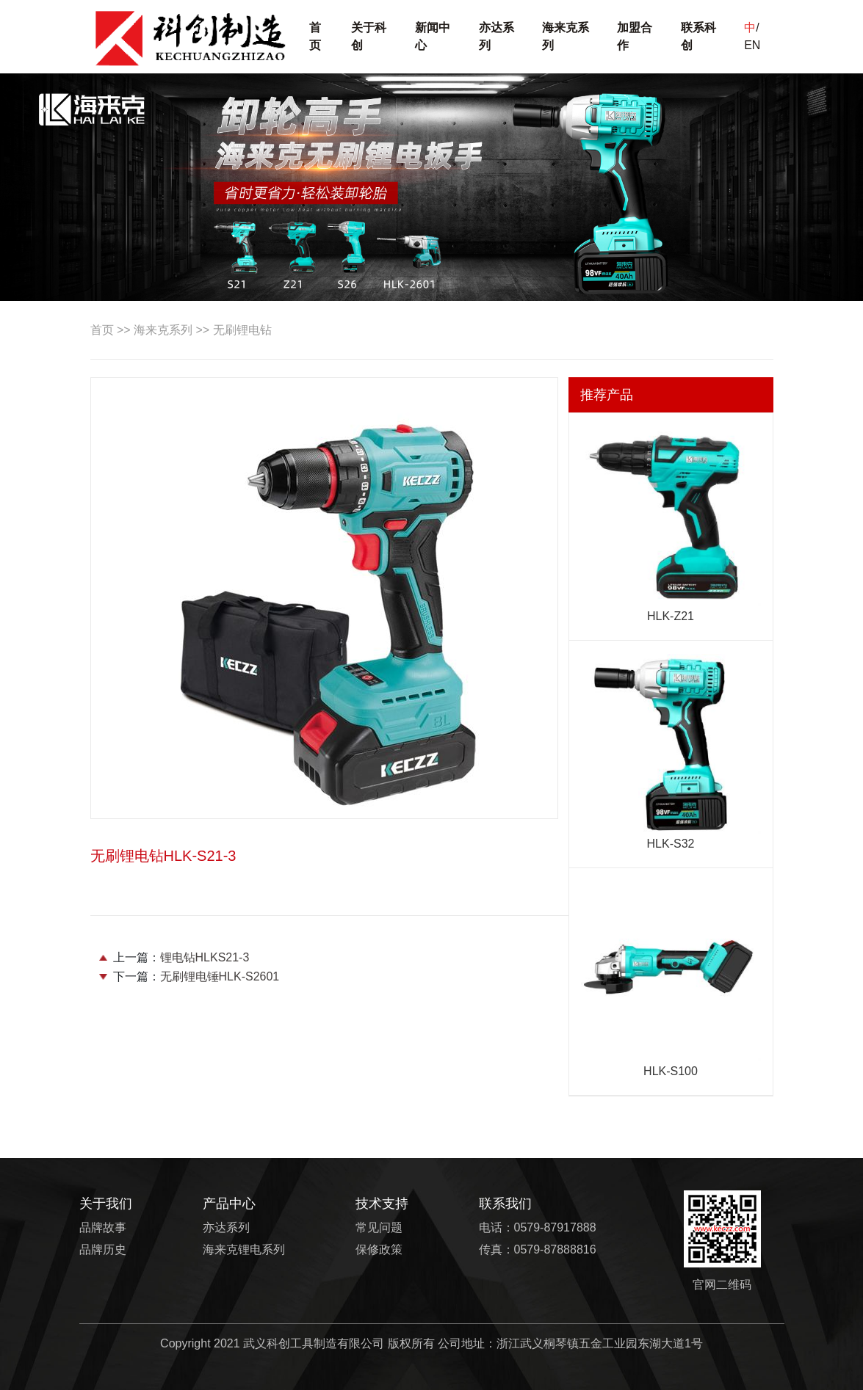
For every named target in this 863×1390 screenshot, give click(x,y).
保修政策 (378, 1249)
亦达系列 (496, 36)
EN (752, 45)
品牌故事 (102, 1227)
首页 (315, 36)
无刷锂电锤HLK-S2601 (220, 976)
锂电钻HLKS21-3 (205, 957)
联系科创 (698, 36)
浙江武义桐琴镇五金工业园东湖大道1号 (600, 1343)
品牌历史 (102, 1249)
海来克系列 (565, 36)
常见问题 (378, 1227)
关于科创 (368, 36)
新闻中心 (432, 36)
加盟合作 (634, 36)
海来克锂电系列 (244, 1249)
